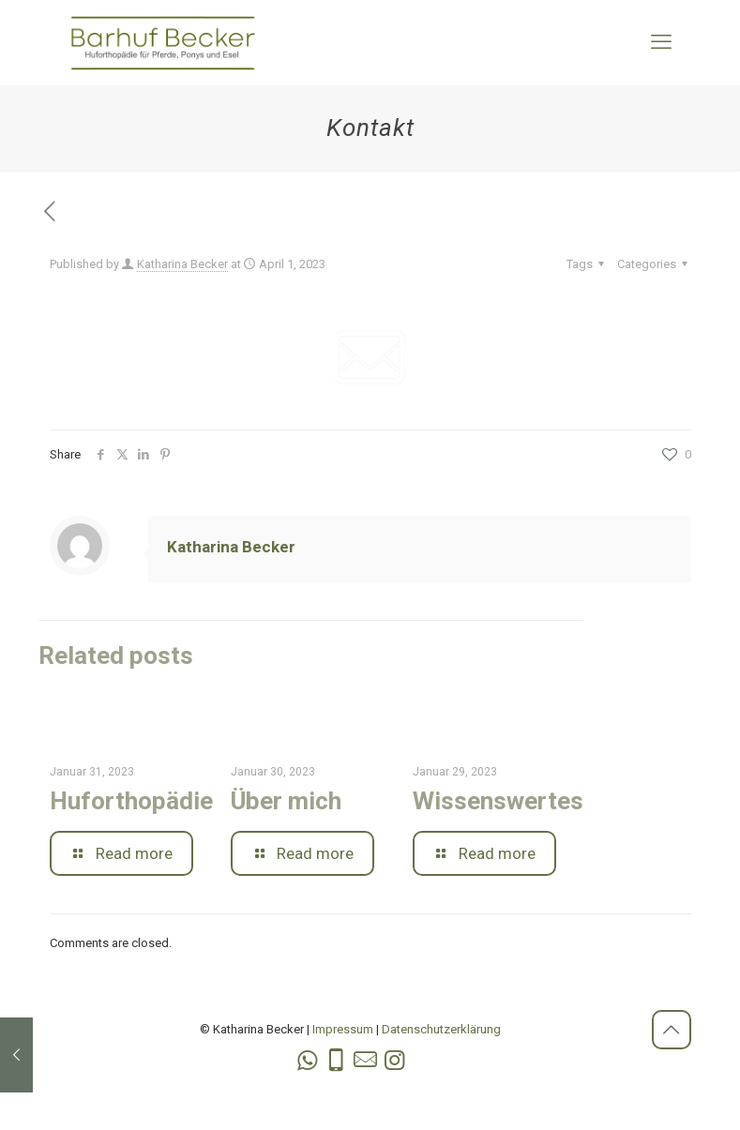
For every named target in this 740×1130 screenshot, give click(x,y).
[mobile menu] (661, 42)
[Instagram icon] (394, 1060)
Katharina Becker (182, 264)
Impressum (342, 1029)
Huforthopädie (131, 801)
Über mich (286, 801)
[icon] (365, 1060)
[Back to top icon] (671, 1029)
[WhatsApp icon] (307, 1060)
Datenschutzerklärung (441, 1029)
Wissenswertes (498, 801)
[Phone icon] (336, 1060)
